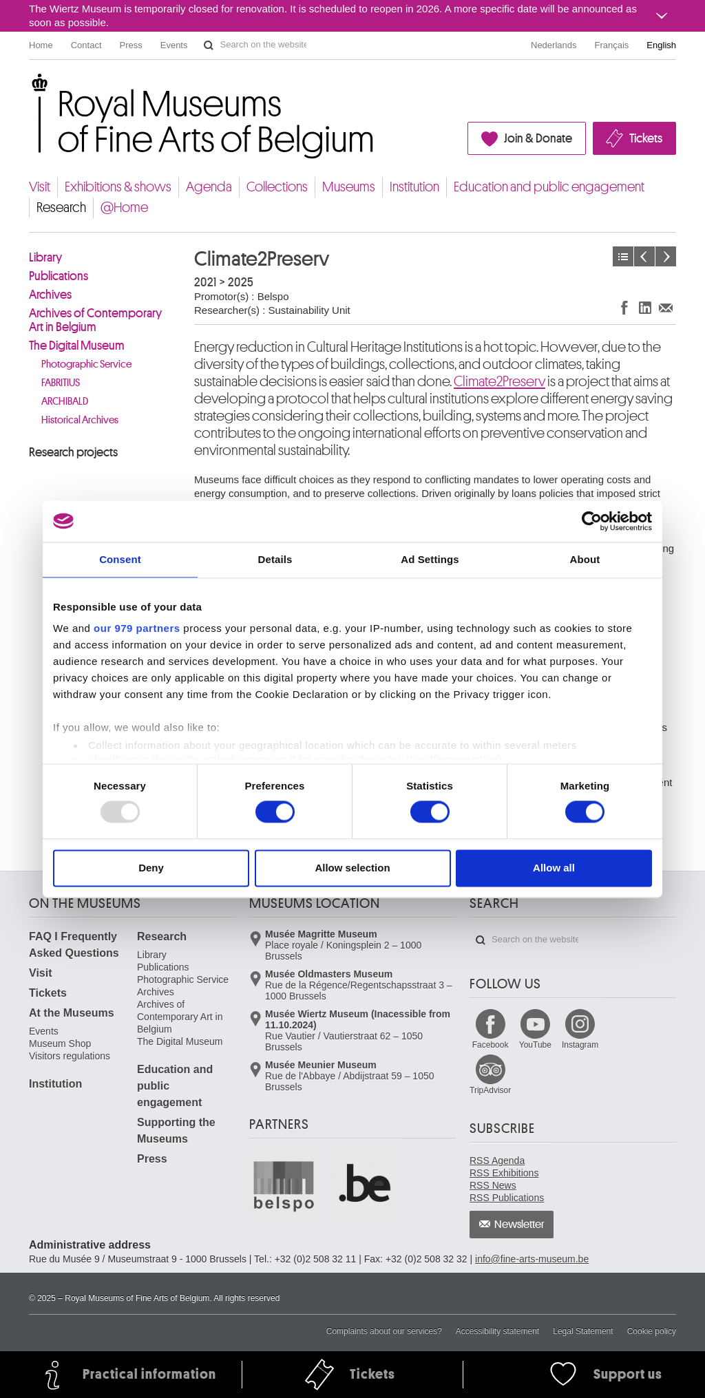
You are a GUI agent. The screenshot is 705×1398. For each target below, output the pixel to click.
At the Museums (71, 1013)
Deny (151, 867)
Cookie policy (651, 1331)
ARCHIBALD (64, 401)
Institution (414, 187)
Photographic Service (86, 364)
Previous (644, 256)
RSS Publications (507, 1197)
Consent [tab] (120, 559)
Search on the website (208, 45)
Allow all (554, 867)
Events (174, 45)
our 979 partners (137, 628)
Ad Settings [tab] (430, 559)
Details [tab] (275, 559)
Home (41, 45)
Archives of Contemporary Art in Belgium (95, 320)
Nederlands (554, 45)
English (661, 45)
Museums (348, 187)
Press (131, 45)
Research (61, 207)
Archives (50, 294)
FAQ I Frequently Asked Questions (74, 945)
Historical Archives (79, 420)
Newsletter (519, 1224)
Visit (39, 187)
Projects (623, 256)
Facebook (490, 1045)
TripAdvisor (490, 1090)
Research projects (73, 452)
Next (665, 256)
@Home (124, 207)
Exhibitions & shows (118, 187)
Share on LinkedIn (645, 307)
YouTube (535, 1045)
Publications (58, 276)
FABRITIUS (60, 383)
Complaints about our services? (384, 1331)
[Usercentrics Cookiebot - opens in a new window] (592, 521)
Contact (86, 45)
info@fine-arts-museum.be (532, 1258)
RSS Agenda (497, 1160)
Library (45, 257)
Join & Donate (538, 138)
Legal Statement (583, 1331)
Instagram (580, 1045)
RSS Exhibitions (504, 1172)
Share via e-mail (665, 307)
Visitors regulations (69, 1055)
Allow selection (352, 867)
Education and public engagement (549, 187)
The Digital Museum (77, 345)
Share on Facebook (624, 307)
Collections (277, 187)
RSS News (493, 1185)
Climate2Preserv (499, 381)
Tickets (645, 138)
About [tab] (585, 559)
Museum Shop (60, 1043)
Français (612, 45)
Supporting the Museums (176, 1130)
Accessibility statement (497, 1331)
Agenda (209, 187)
